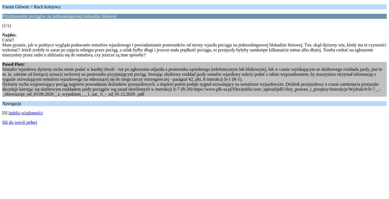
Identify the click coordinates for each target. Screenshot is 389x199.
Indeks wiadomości (26, 113)
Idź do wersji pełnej (19, 122)
